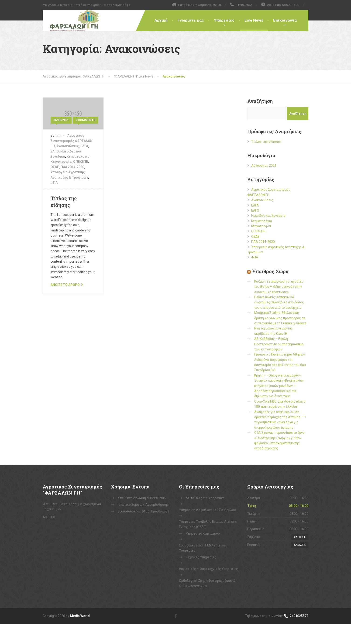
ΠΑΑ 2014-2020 (72, 167)
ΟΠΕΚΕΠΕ (80, 161)
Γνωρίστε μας (191, 20)
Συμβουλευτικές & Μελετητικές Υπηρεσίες (203, 547)
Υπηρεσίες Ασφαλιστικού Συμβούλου (207, 510)
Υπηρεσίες (224, 20)
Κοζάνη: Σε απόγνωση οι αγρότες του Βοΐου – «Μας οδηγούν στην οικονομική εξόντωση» (278, 287)
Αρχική (161, 20)
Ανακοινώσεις (67, 146)
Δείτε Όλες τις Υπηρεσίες (205, 498)
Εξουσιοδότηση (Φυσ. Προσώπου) (143, 511)
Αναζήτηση (260, 101)
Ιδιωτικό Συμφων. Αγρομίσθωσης (143, 504)
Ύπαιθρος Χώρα (270, 271)
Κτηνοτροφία (61, 161)
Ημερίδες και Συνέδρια (268, 215)
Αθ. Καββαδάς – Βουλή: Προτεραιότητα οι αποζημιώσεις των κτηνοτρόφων (279, 344)
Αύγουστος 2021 (263, 165)
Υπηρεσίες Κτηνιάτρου (203, 533)
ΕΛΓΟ (55, 151)
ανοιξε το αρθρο (65, 285)
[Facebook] (176, 615)
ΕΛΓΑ (84, 146)
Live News (253, 20)
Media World (80, 616)
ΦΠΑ (54, 182)
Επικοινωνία (285, 20)
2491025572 (295, 616)
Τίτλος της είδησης (64, 201)
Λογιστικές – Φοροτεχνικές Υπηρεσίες (208, 569)
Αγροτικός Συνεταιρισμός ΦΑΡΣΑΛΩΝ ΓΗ (72, 141)
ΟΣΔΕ (55, 167)
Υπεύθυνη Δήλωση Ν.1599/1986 (142, 498)
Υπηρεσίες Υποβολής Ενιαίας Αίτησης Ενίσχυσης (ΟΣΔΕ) (208, 524)
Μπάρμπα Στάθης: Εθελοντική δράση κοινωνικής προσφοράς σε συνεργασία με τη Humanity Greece (280, 318)
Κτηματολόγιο (78, 156)
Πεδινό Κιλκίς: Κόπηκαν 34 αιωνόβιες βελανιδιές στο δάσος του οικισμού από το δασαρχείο (279, 302)
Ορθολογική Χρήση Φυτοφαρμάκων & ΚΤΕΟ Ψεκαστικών (207, 583)
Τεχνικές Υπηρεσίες (201, 557)
